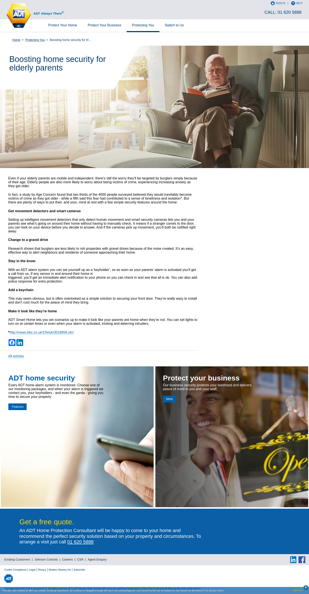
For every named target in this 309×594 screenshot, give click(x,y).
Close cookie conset (305, 589)
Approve (297, 590)
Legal (32, 569)
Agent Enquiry (97, 559)
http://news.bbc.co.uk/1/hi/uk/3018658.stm (42, 332)
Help (299, 3)
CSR (80, 559)
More (169, 399)
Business (104, 25)
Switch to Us (174, 25)
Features (17, 406)
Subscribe (79, 569)
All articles (16, 356)
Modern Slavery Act (60, 569)
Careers (67, 559)
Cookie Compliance (15, 569)
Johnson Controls (46, 559)
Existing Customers (17, 559)
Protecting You (143, 25)
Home (62, 25)
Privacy (42, 569)
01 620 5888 (289, 12)
